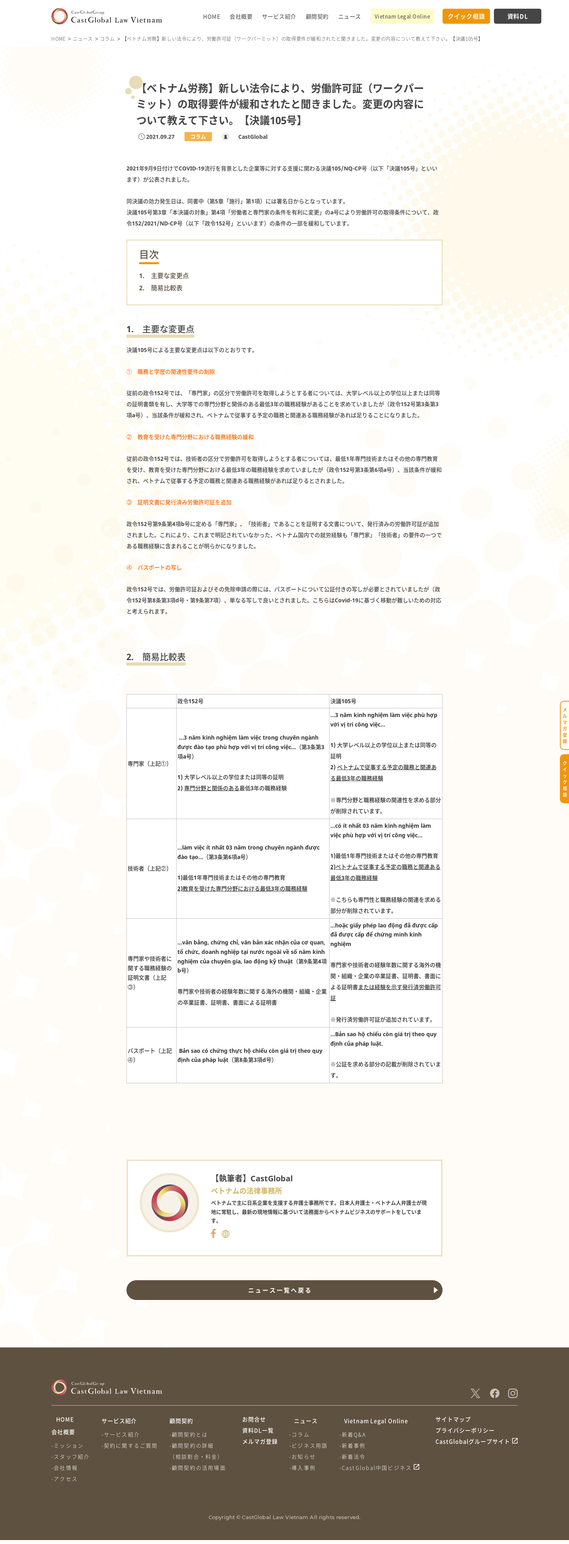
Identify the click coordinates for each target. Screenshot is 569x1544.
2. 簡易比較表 (161, 288)
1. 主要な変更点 (164, 275)
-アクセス (64, 1482)
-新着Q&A (356, 1434)
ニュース (349, 16)
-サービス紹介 (122, 1434)
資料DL (517, 16)
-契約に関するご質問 (131, 1445)
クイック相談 (466, 16)
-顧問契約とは (192, 1434)
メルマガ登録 (260, 1451)
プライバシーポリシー (465, 1436)
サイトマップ (453, 1421)
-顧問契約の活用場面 (201, 1467)
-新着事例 (356, 1445)
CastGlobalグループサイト (472, 1451)
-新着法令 (356, 1456)
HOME (211, 16)
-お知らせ (304, 1456)
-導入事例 (304, 1467)
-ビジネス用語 (310, 1445)
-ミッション (67, 1449)
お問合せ (254, 1421)
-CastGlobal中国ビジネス (379, 1467)
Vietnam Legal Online (402, 16)
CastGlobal (248, 136)
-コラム (301, 1434)
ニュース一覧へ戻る (278, 1290)
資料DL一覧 (258, 1436)
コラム (107, 38)
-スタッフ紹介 (70, 1460)
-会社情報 (64, 1471)
